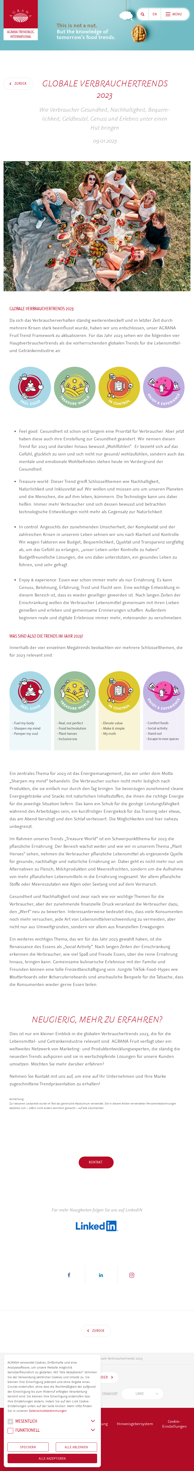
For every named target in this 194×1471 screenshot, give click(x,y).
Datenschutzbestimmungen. (48, 1411)
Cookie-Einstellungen (174, 1424)
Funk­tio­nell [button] (23, 1431)
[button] (69, 1274)
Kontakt (96, 1162)
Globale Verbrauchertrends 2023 (118, 1358)
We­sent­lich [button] (22, 1422)
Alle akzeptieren (52, 1458)
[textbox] (140, 1394)
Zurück (20, 83)
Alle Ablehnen (76, 1447)
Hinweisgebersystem (135, 1423)
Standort (103, 1394)
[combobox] (142, 1394)
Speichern (28, 1447)
